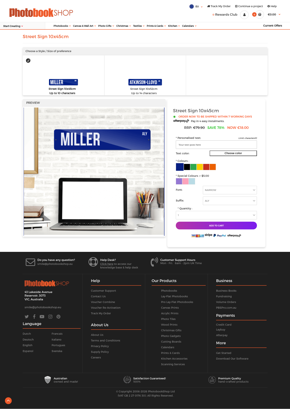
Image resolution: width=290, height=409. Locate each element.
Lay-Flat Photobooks (174, 296)
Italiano (56, 339)
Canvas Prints (170, 307)
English (27, 345)
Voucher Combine (103, 302)
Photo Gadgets (171, 336)
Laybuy (220, 329)
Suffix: (180, 200)
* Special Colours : (192, 176)
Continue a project (249, 6)
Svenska (57, 351)
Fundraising (224, 296)
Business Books (226, 290)
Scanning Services (173, 364)
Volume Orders (226, 302)
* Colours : (182, 160)
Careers (96, 357)
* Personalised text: (188, 137)
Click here (106, 263)
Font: (179, 189)
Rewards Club (224, 14)
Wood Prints (169, 324)
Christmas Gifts (171, 330)
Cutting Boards (171, 341)
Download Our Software (232, 358)
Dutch (27, 333)
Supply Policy (100, 351)
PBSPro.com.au (226, 307)
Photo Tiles (168, 319)
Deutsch (28, 339)
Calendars (167, 347)
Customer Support (103, 290)
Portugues (58, 345)
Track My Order (219, 6)
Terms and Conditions (105, 340)
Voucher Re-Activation (105, 307)
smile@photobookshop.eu (55, 263)
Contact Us (98, 296)
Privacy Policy (100, 346)
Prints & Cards (170, 352)
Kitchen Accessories (174, 358)
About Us (97, 334)
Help (272, 6)
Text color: (182, 153)
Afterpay (221, 335)
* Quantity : (185, 208)
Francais (57, 333)
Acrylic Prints (169, 313)
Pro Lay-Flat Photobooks (177, 302)
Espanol (28, 351)
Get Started (223, 352)
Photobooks (169, 290)
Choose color (233, 153)
